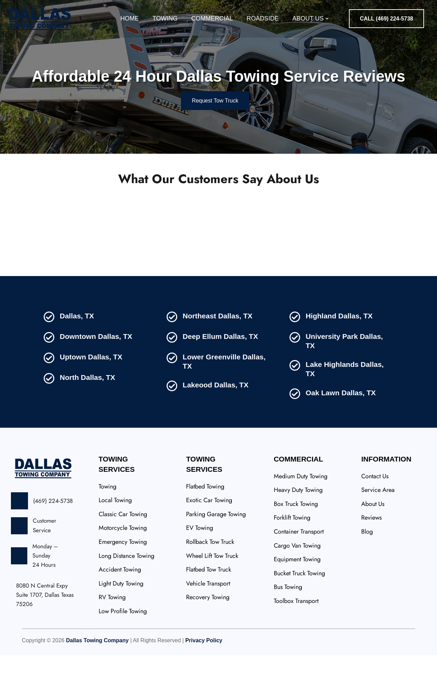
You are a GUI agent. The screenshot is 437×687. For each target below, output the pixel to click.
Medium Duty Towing (300, 508)
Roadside (262, 18)
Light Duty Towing (121, 615)
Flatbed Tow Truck (208, 601)
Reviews (371, 549)
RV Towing (112, 628)
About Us (308, 18)
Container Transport (299, 563)
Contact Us (375, 508)
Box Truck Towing (296, 535)
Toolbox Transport (296, 632)
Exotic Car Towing (209, 531)
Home (130, 18)
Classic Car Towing (123, 545)
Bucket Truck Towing (299, 605)
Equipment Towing (297, 591)
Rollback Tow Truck (210, 573)
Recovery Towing (207, 628)
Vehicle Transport (208, 615)
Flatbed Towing (205, 518)
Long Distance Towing (126, 587)
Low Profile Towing (123, 642)
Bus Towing (288, 618)
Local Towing (115, 531)
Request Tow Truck (215, 132)
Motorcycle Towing (123, 559)
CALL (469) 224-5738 (386, 19)
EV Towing (199, 559)
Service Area (378, 521)
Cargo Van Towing (297, 577)
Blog (367, 563)
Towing (165, 18)
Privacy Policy (204, 672)
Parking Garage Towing (216, 545)
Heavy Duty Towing (298, 521)
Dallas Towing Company (97, 672)
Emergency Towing (123, 573)
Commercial (212, 18)
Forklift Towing (292, 549)
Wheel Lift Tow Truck (212, 587)
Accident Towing (120, 601)
